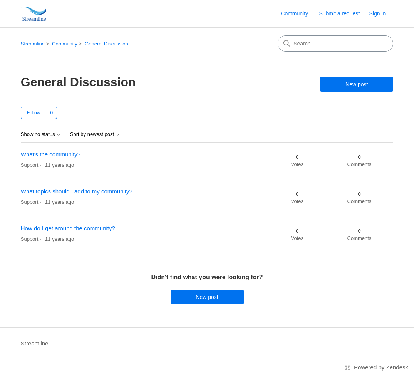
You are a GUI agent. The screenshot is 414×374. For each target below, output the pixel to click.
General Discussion (106, 44)
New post (356, 84)
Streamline (33, 44)
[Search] (335, 43)
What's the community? (50, 154)
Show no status (41, 134)
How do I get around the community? (68, 228)
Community (294, 13)
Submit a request (339, 13)
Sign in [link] (377, 13)
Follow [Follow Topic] (33, 113)
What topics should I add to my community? (76, 191)
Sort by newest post (95, 134)
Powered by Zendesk (381, 367)
